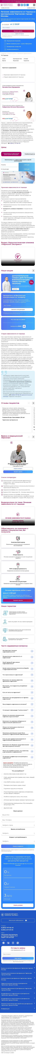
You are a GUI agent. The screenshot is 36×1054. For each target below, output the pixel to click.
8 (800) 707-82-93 (19, 34)
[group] (18, 283)
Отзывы (26, 59)
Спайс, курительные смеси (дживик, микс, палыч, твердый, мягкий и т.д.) (19, 778)
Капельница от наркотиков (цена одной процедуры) (11, 154)
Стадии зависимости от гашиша (14, 77)
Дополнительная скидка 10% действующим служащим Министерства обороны (18, 1)
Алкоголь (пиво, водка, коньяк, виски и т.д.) (15, 774)
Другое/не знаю (8, 808)
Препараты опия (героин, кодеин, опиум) (15, 785)
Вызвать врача (18, 31)
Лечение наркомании (24, 54)
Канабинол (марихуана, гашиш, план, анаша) (15, 797)
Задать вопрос (18, 469)
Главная (3, 54)
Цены (3, 59)
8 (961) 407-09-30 (6, 8)
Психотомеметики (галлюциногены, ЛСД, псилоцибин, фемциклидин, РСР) (18, 804)
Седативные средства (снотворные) (13, 789)
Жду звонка (18, 958)
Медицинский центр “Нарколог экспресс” (7, 5)
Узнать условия (18, 905)
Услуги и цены (11, 54)
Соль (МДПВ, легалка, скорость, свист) (14, 782)
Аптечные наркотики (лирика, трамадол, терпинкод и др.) (19, 800)
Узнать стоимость (18, 846)
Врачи (4, 61)
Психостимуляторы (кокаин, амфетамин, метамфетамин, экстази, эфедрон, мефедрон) (18, 793)
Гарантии (26, 61)
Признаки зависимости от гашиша (14, 75)
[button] (33, 271)
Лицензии (16, 61)
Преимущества (17, 59)
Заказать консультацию (18, 309)
